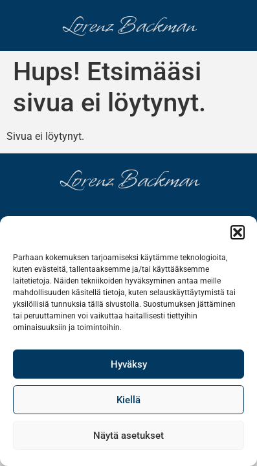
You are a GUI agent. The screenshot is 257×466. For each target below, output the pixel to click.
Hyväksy (129, 364)
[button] (237, 232)
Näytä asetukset (128, 435)
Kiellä (128, 400)
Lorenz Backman (129, 25)
